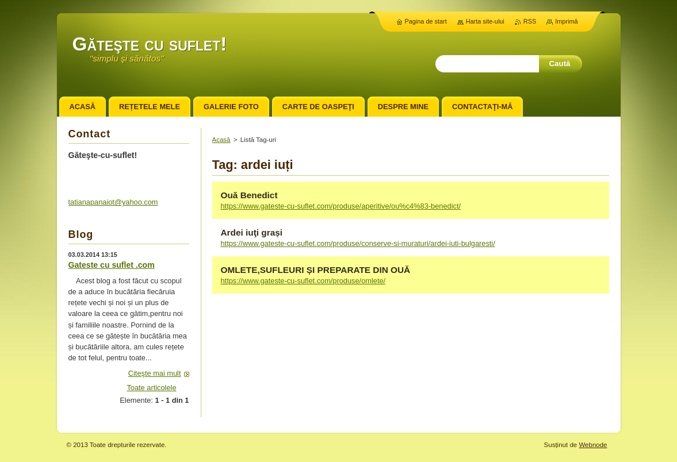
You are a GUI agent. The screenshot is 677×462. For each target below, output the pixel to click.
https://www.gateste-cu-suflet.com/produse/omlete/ (303, 280)
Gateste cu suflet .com (111, 265)
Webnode (593, 444)
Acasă (221, 139)
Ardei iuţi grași (252, 232)
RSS (529, 21)
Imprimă (566, 21)
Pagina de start (426, 21)
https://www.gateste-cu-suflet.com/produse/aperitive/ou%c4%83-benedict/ (341, 206)
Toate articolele (151, 387)
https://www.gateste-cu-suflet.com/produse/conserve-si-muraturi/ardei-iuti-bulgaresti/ (358, 243)
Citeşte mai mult (154, 373)
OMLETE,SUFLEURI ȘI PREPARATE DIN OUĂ (316, 270)
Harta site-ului (485, 21)
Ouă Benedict (249, 195)
